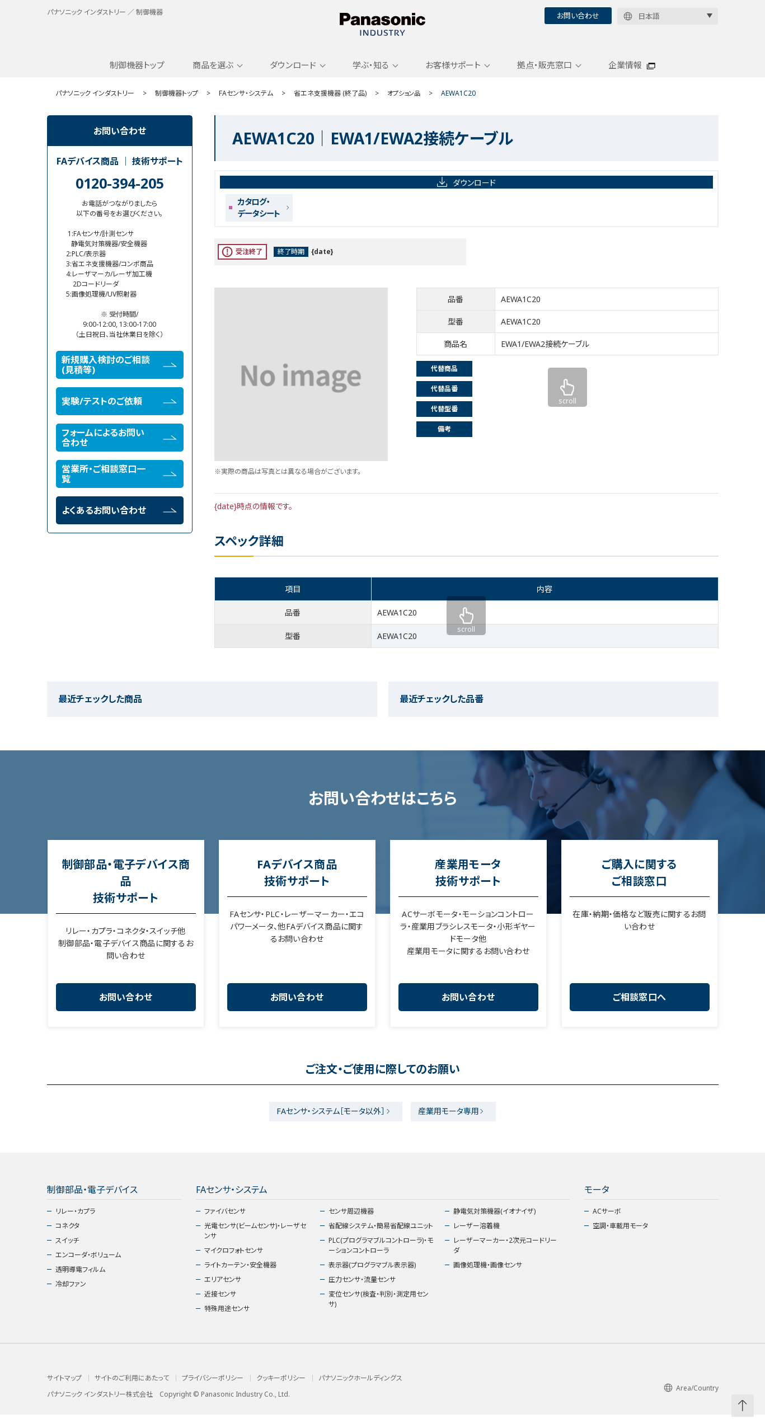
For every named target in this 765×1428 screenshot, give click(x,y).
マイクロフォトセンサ (233, 1264)
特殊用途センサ (227, 1322)
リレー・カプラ (75, 1224)
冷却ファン (70, 1297)
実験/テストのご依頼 (119, 410)
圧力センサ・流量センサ (362, 1293)
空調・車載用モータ (620, 1239)
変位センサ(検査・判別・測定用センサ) (378, 1312)
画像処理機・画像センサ (487, 1278)
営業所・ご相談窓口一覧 (119, 483)
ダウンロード (293, 74)
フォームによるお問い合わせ (119, 446)
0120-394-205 (120, 191)
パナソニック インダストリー (94, 102)
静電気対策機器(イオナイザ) (494, 1224)
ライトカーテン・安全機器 (240, 1278)
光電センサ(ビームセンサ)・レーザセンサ (255, 1244)
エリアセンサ (222, 1293)
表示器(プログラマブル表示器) (372, 1278)
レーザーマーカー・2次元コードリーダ (505, 1259)
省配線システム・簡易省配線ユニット (380, 1239)
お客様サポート (453, 74)
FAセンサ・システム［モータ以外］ (327, 1122)
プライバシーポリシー (212, 1391)
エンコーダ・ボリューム (88, 1268)
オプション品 (405, 102)
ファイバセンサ (225, 1224)
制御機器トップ (137, 74)
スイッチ (67, 1253)
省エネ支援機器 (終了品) (330, 102)
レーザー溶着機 (476, 1239)
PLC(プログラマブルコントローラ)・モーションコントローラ (380, 1259)
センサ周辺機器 (351, 1224)
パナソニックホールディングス (360, 1391)
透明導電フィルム (80, 1283)
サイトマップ (64, 1391)
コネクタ (67, 1239)
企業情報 (625, 74)
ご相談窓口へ (640, 1006)
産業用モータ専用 (452, 1122)
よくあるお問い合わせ (119, 519)
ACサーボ (607, 1224)
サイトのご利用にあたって (132, 1391)
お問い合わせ (578, 16)
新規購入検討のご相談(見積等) (119, 374)
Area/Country (691, 1401)
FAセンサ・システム (246, 102)
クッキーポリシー (281, 1391)
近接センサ (220, 1307)
